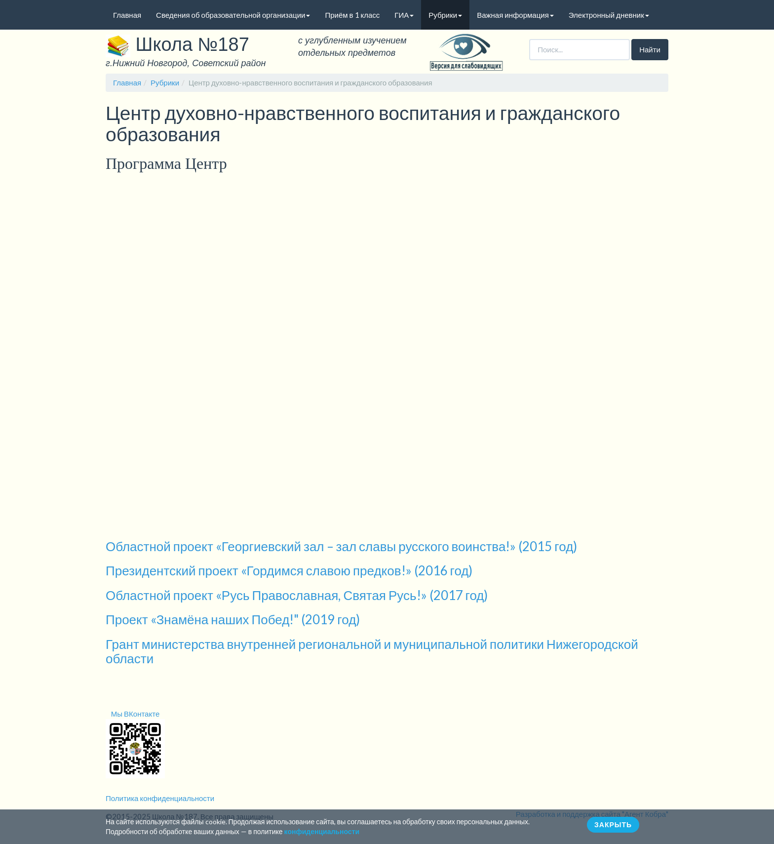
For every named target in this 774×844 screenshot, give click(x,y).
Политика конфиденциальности (160, 798)
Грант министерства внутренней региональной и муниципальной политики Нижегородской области (372, 651)
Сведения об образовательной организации (233, 14)
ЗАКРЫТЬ (613, 824)
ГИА (404, 14)
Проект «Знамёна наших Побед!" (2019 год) (233, 619)
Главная (127, 14)
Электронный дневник (609, 14)
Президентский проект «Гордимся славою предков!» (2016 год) (289, 570)
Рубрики (445, 14)
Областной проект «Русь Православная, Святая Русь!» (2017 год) (297, 595)
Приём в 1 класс (352, 14)
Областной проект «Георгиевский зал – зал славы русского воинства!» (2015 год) (341, 546)
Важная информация (515, 14)
